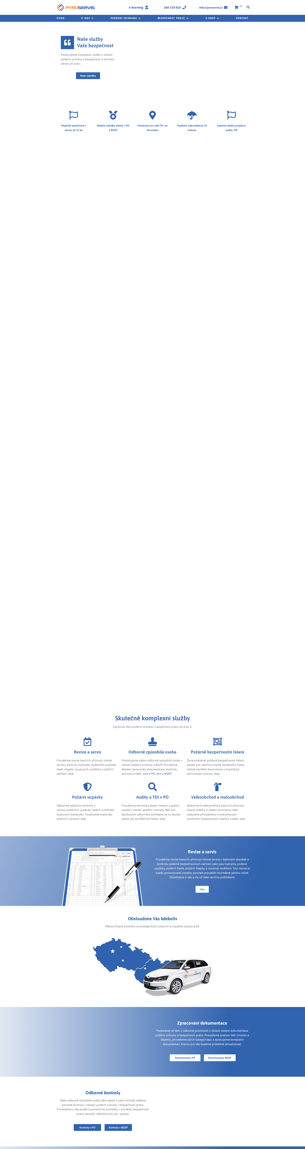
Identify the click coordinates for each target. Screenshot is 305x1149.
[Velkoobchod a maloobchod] (217, 786)
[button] (87, 18)
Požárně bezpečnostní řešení (217, 752)
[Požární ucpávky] (87, 786)
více (70, 773)
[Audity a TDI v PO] (152, 786)
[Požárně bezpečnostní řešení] (217, 741)
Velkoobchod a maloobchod (217, 797)
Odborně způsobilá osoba (152, 752)
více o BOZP (164, 773)
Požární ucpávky (87, 797)
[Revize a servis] (87, 741)
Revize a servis (87, 752)
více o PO (149, 773)
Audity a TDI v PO (152, 797)
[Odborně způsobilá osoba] (152, 741)
